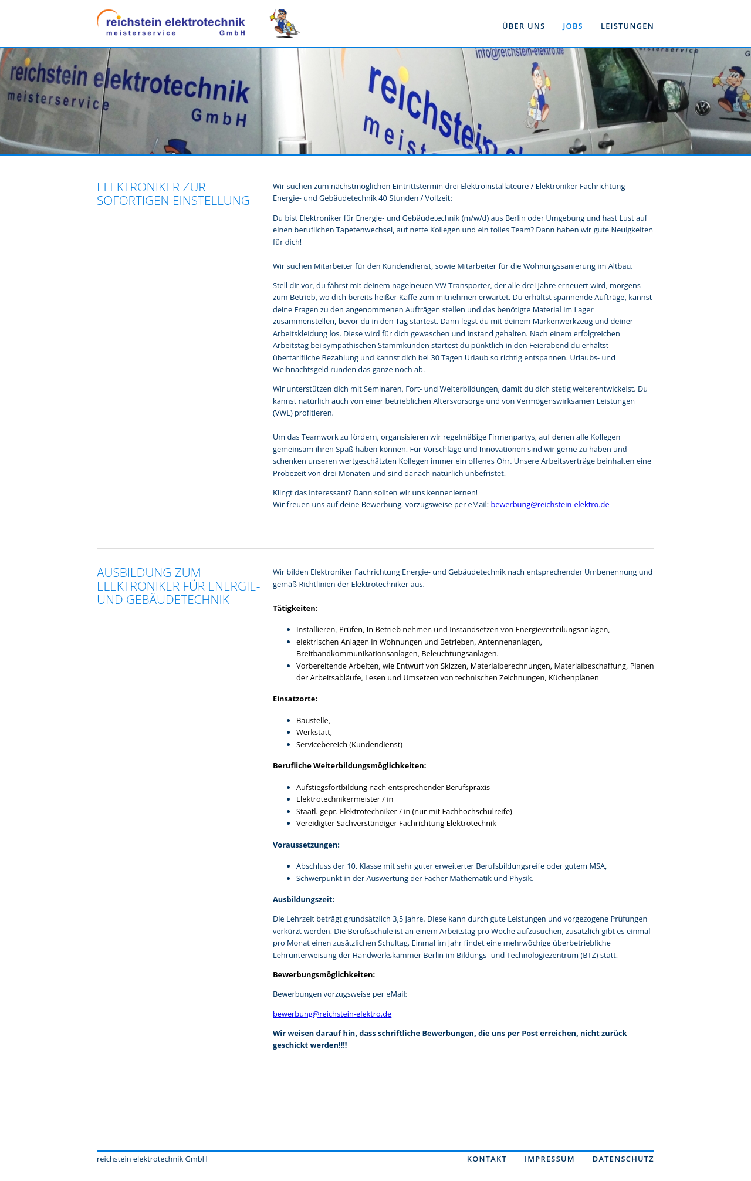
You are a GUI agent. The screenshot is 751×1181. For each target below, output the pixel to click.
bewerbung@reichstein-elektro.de (549, 504)
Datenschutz (623, 1158)
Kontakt (487, 1158)
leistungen (627, 26)
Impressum (550, 1158)
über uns (523, 26)
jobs (573, 26)
